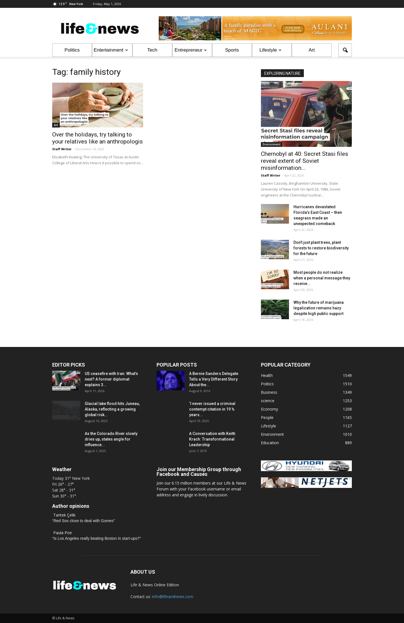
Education (270, 442)
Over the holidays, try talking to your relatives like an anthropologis (97, 138)
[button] (345, 50)
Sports (232, 50)
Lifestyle (270, 50)
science (267, 400)
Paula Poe (62, 532)
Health (267, 375)
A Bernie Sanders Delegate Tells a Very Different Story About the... (213, 379)
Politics (72, 50)
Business (269, 392)
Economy (269, 409)
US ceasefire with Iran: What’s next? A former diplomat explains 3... (111, 379)
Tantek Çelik (64, 515)
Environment (272, 144)
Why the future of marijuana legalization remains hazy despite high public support (318, 308)
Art (312, 50)
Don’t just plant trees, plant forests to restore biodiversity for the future (321, 248)
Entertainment (111, 50)
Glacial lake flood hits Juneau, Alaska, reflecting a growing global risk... (112, 409)
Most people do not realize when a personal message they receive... (321, 278)
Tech (152, 50)
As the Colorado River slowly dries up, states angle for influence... (111, 439)
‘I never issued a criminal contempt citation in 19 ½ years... (212, 409)
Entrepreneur (191, 50)
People (267, 417)
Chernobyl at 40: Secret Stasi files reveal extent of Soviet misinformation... (304, 160)
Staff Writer (62, 149)
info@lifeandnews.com (172, 596)
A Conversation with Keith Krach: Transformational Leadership (212, 439)
